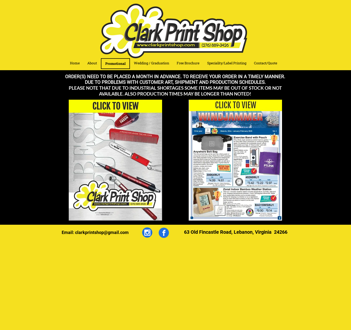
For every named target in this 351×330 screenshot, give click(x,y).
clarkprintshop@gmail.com (102, 232)
